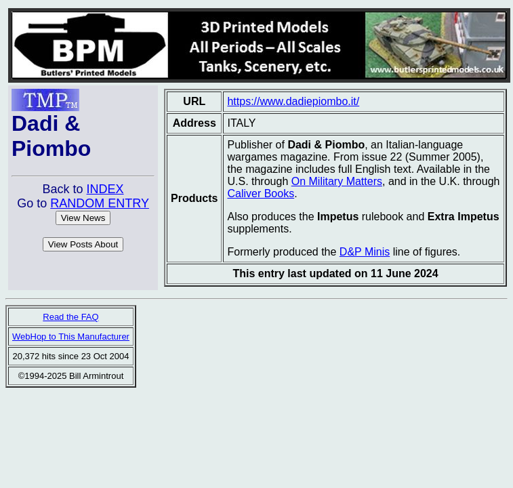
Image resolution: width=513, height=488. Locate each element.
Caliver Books (260, 193)
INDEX (105, 189)
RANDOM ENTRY (99, 203)
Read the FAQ (70, 317)
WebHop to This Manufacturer (70, 336)
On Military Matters (336, 181)
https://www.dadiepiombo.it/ (293, 101)
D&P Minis (365, 252)
